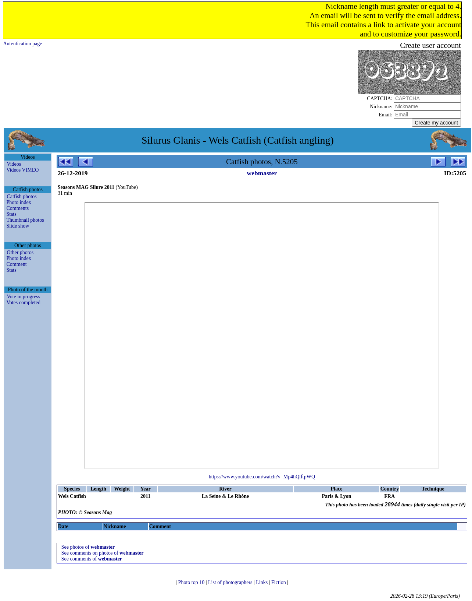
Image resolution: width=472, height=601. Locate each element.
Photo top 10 (192, 582)
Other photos (20, 252)
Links (262, 582)
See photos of (88, 547)
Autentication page (22, 43)
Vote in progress (23, 296)
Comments (17, 208)
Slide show (17, 226)
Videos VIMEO (22, 170)
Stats (11, 214)
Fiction (279, 582)
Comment (16, 264)
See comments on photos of (102, 553)
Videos (14, 164)
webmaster (262, 173)
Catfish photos (21, 196)
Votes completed (23, 302)
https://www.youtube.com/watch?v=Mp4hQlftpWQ (262, 476)
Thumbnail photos (25, 220)
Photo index (18, 202)
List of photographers (231, 582)
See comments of (91, 559)
